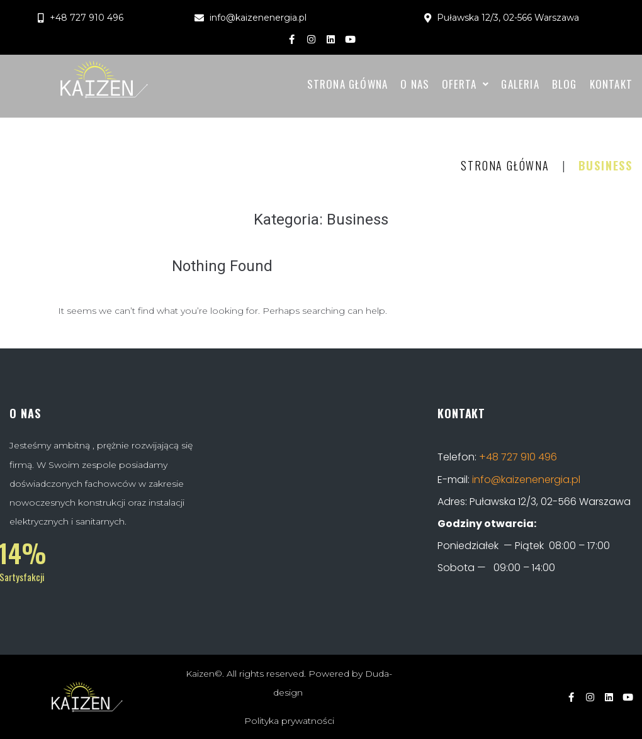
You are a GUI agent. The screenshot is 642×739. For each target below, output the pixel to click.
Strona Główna (505, 165)
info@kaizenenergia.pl (526, 479)
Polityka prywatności (289, 720)
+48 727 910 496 (518, 457)
